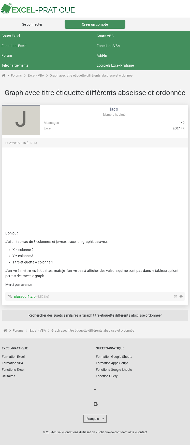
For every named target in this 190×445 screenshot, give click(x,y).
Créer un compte (95, 24)
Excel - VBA (36, 75)
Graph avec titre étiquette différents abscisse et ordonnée (91, 75)
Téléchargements (15, 65)
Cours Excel (11, 36)
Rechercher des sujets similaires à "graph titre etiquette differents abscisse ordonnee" (95, 315)
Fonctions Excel (14, 46)
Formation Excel (13, 357)
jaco (114, 109)
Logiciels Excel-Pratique (115, 65)
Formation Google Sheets (114, 357)
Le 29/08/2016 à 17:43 (21, 143)
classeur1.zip (25, 296)
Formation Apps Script (112, 363)
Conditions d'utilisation (79, 432)
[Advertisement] (95, 186)
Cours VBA (105, 36)
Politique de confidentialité (115, 432)
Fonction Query (107, 376)
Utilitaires (8, 376)
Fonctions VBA (108, 46)
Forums (16, 75)
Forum (7, 55)
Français (92, 419)
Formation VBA (12, 363)
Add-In (102, 55)
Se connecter (32, 24)
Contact (141, 432)
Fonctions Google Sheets (114, 370)
